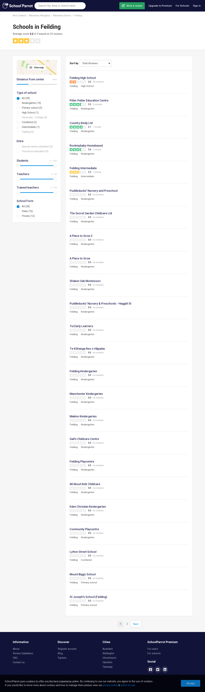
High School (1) (30, 113)
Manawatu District (62, 15)
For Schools (182, 6)
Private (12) (28, 216)
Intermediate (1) (31, 127)
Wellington (108, 653)
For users (152, 649)
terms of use (128, 685)
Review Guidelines (23, 653)
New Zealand (19, 15)
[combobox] (60, 5)
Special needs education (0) (37, 147)
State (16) (27, 211)
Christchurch (109, 658)
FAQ (15, 658)
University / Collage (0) (34, 117)
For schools (154, 653)
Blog (60, 653)
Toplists (62, 658)
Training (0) (28, 132)
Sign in (197, 6)
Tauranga (107, 667)
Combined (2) (29, 122)
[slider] (30, 84)
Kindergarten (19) (31, 103)
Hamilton (107, 662)
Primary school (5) (32, 108)
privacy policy (110, 685)
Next (135, 624)
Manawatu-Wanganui (39, 15)
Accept (191, 683)
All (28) (26, 98)
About (16, 649)
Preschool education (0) (35, 151)
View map (39, 67)
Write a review (134, 6)
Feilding (78, 15)
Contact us (19, 662)
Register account (67, 649)
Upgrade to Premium (160, 6)
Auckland (107, 649)
